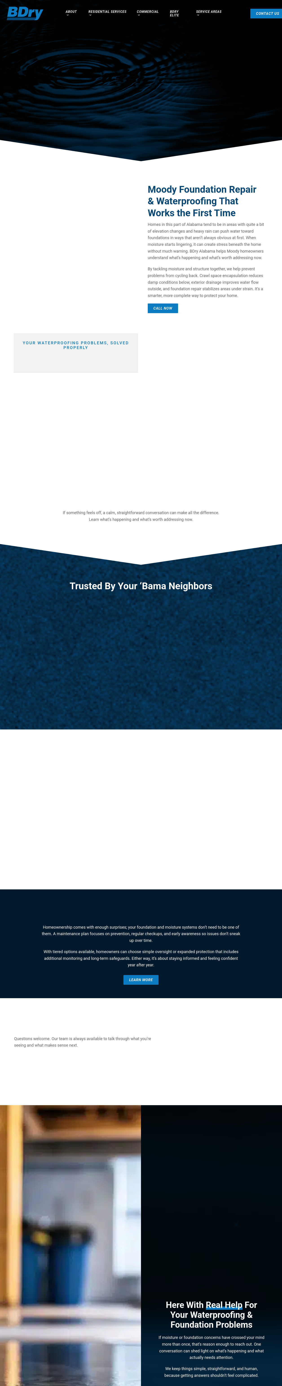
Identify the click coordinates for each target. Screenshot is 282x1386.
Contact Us (258, 13)
